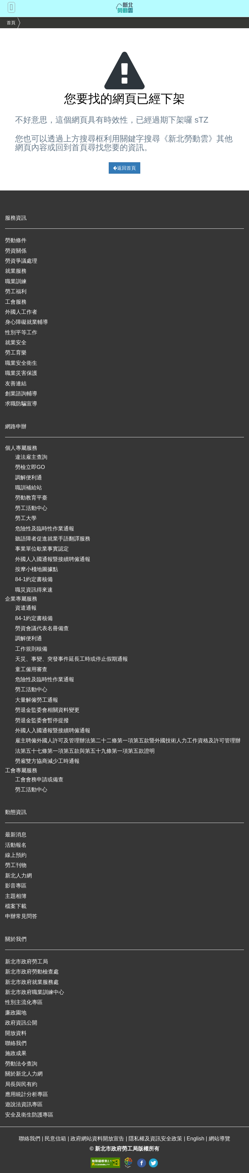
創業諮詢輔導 (21, 393)
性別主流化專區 (24, 1002)
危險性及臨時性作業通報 (44, 528)
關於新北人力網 (24, 1074)
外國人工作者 (21, 312)
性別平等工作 (21, 332)
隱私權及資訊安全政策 (156, 1138)
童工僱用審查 (31, 669)
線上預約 (16, 855)
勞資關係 (16, 251)
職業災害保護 (21, 373)
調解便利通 (28, 477)
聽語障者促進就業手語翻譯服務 (52, 538)
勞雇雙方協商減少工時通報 (47, 761)
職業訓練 (16, 281)
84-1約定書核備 (34, 579)
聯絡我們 (16, 1043)
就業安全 (16, 342)
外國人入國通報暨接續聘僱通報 (52, 559)
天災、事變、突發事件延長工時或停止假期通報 (71, 659)
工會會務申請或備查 (39, 779)
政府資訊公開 (21, 1023)
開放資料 (16, 1033)
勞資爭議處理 (21, 261)
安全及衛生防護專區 (29, 1115)
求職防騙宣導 (21, 403)
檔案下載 (16, 906)
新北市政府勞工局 (26, 961)
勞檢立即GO (30, 467)
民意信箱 (56, 1138)
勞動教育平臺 (31, 498)
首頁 (11, 22)
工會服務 (16, 302)
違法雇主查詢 (31, 457)
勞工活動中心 (31, 508)
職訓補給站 (28, 487)
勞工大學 (26, 518)
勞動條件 (16, 240)
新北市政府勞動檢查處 (32, 971)
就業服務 (16, 271)
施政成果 (16, 1053)
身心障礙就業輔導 (26, 322)
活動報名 (16, 845)
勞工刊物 (16, 865)
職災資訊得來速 (34, 590)
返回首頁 (124, 168)
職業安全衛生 (21, 363)
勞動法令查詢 (21, 1064)
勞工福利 (16, 291)
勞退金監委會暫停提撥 (42, 720)
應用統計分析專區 (26, 1094)
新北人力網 (18, 875)
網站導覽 (219, 1138)
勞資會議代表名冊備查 (42, 628)
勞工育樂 (16, 352)
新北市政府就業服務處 (32, 982)
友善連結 (16, 383)
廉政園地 (16, 1012)
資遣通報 (26, 608)
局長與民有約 (21, 1084)
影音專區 (16, 885)
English (196, 1138)
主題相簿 (16, 896)
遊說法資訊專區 (24, 1104)
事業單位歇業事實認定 (42, 549)
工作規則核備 (31, 649)
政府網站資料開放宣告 (98, 1138)
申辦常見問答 (21, 916)
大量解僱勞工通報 (36, 700)
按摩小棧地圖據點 (36, 569)
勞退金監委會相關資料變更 (47, 710)
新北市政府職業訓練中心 (34, 992)
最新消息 (16, 834)
